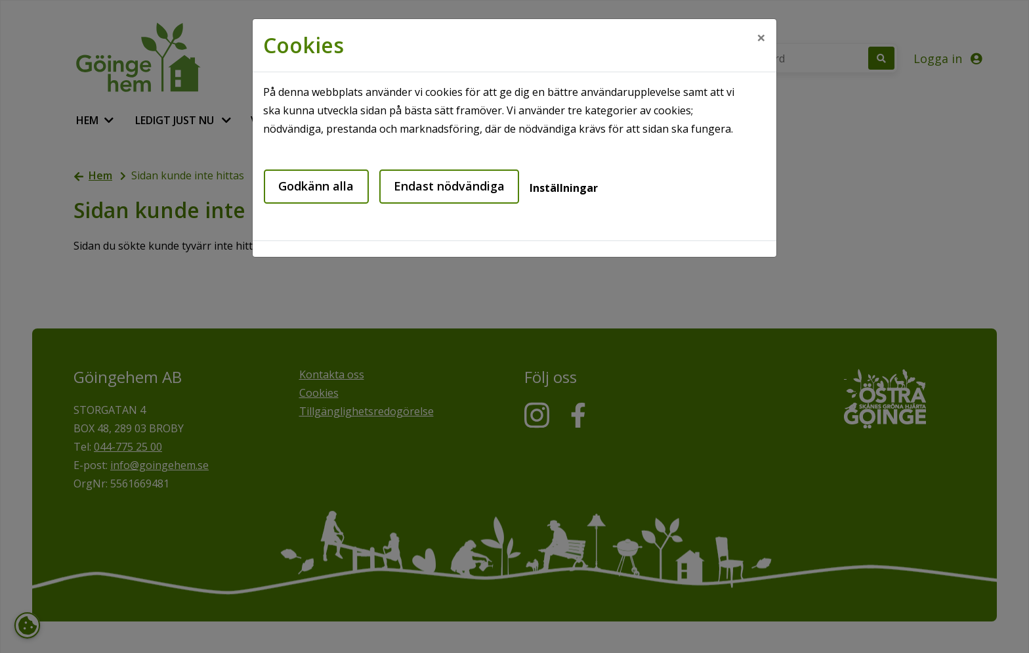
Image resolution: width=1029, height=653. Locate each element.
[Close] (761, 37)
